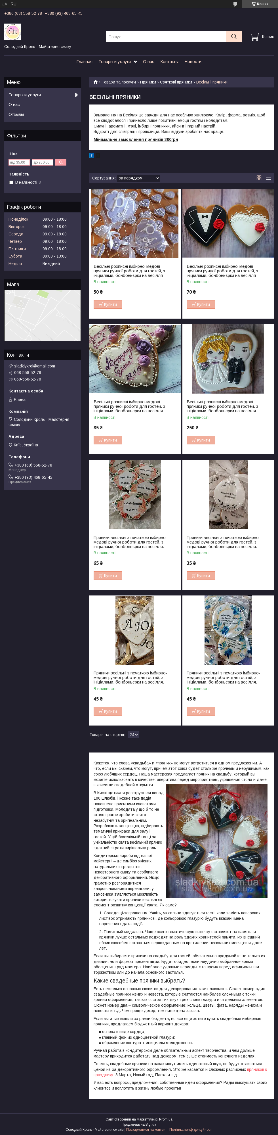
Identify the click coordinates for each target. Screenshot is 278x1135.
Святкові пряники (176, 82)
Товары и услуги (114, 61)
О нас (148, 61)
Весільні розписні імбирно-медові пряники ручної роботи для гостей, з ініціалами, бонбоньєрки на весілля (129, 271)
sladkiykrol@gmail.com (34, 366)
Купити (110, 304)
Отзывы (16, 114)
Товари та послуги (119, 82)
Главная (84, 61)
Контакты (169, 61)
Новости (192, 61)
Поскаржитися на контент (146, 1130)
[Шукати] (234, 36)
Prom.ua (165, 1119)
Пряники (148, 82)
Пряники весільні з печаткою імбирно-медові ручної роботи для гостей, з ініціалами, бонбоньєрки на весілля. (130, 542)
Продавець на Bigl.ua (139, 1124)
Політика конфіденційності (190, 1130)
